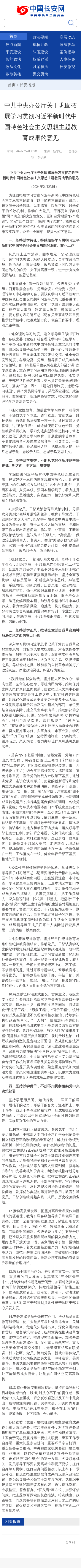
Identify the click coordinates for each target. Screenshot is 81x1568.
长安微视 (67, 67)
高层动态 (67, 37)
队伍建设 (40, 52)
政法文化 (13, 67)
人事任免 (67, 59)
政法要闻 (40, 37)
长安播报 (27, 85)
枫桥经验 (40, 44)
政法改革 (67, 44)
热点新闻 (13, 44)
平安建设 (13, 52)
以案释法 (40, 67)
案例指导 (67, 52)
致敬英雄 (13, 74)
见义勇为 (40, 74)
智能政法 (13, 59)
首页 (13, 36)
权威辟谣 (40, 59)
